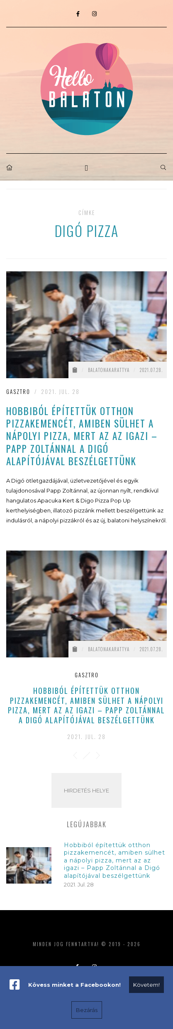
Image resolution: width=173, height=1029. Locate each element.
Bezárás (86, 1010)
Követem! (146, 984)
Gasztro (18, 391)
